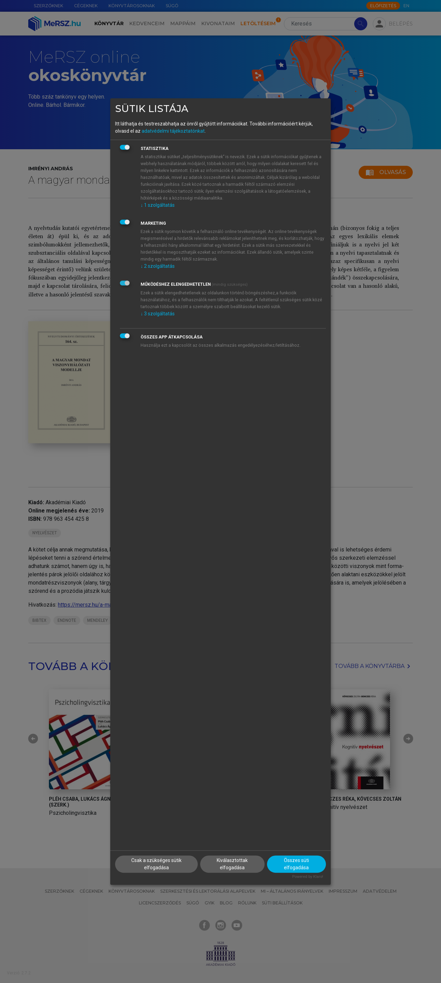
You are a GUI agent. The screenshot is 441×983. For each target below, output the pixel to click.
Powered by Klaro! (307, 876)
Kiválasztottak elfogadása (232, 864)
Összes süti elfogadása (296, 864)
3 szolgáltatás (158, 313)
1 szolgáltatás (158, 205)
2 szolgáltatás (158, 266)
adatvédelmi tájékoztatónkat (173, 131)
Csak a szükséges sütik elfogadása (156, 864)
